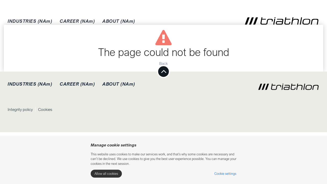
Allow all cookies (106, 173)
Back (163, 63)
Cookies (45, 109)
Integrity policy (20, 109)
